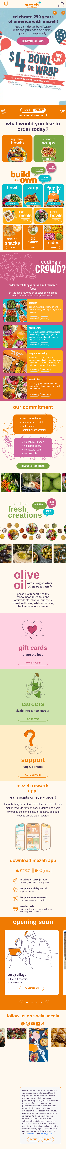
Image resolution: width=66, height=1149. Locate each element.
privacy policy (46, 1134)
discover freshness (33, 466)
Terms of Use (31, 1134)
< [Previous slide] (21, 1002)
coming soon (45, 370)
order (17, 158)
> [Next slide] (47, 1002)
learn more (34, 318)
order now (44, 318)
